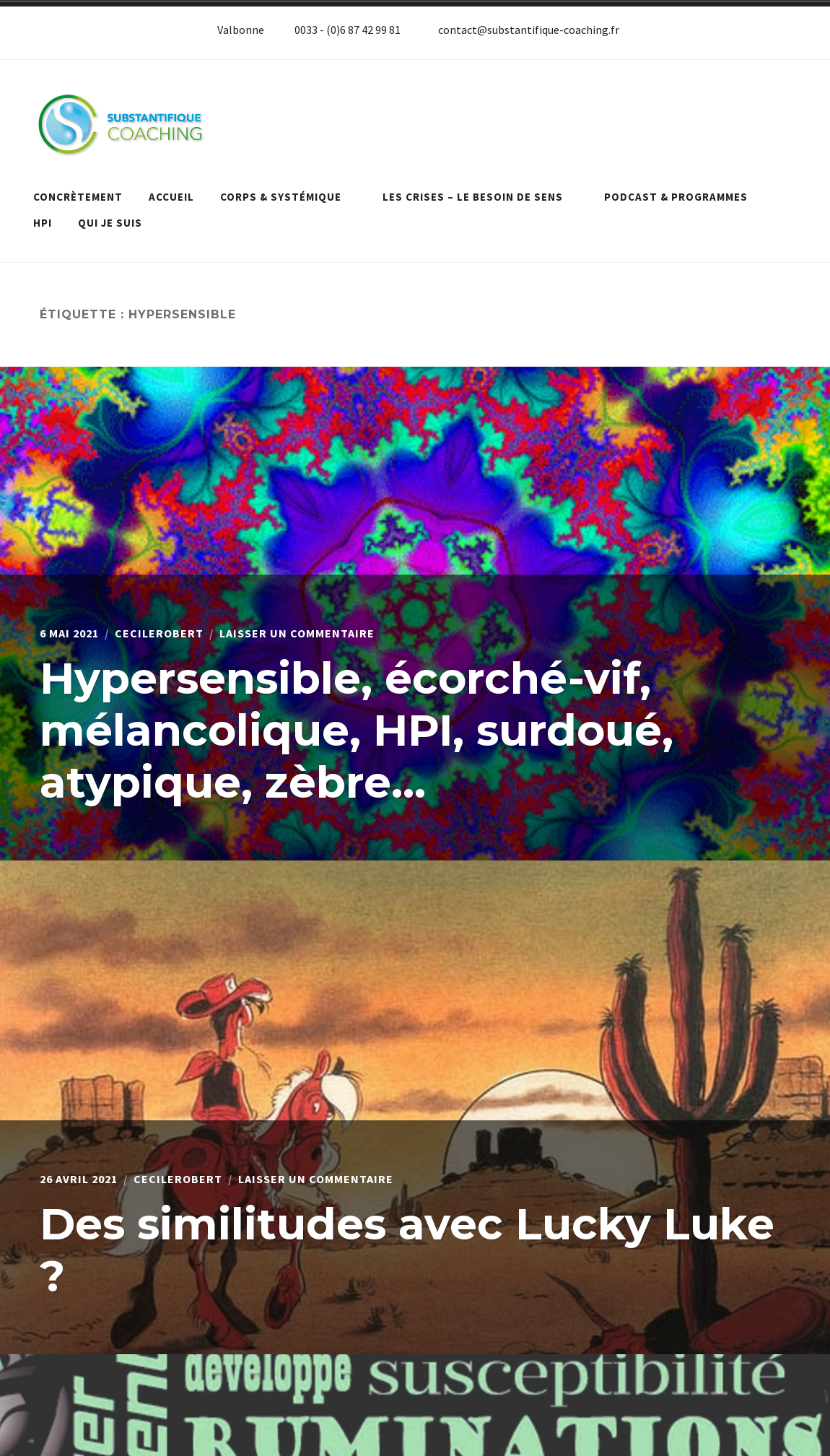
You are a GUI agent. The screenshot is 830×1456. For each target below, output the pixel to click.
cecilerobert (159, 633)
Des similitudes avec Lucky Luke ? (407, 1250)
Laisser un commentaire (297, 633)
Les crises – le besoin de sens (480, 197)
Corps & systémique (288, 197)
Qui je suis (110, 223)
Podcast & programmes (683, 197)
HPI (42, 223)
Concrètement (78, 197)
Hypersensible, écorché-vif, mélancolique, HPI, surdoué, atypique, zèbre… (356, 730)
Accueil (171, 197)
